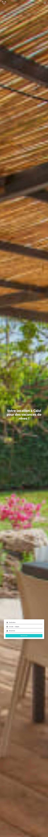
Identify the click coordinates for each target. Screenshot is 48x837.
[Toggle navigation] (44, 2)
